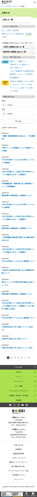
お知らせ (15, 6)
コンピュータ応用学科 (25, 74)
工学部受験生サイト (6, 494)
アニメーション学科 (17, 88)
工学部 (8, 30)
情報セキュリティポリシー (18, 462)
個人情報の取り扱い (18, 466)
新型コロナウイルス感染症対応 (13, 34)
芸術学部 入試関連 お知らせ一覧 (14, 52)
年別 (3, 101)
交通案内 (18, 449)
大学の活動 (8, 6)
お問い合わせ (18, 445)
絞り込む (18, 121)
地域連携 (18, 400)
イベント (18, 376)
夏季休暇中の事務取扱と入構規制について (17, 195)
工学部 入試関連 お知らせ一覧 (13, 47)
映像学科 (20, 81)
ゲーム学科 (29, 88)
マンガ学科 (14, 91)
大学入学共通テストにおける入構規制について (18, 261)
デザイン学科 (29, 81)
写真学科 (13, 81)
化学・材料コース (16, 68)
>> (29, 358)
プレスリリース (18, 381)
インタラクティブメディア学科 (21, 84)
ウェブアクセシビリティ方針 (18, 471)
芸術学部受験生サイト (17, 494)
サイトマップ (18, 479)
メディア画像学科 (16, 71)
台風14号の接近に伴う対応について (14, 339)
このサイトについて (18, 458)
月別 (3, 109)
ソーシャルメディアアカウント (18, 391)
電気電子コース (15, 64)
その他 (4, 37)
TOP (2, 6)
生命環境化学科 (28, 71)
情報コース (14, 61)
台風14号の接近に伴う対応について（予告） (18, 348)
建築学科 (13, 74)
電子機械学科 (14, 77)
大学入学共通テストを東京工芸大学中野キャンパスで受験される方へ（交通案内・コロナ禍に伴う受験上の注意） (18, 306)
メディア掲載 (18, 386)
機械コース (22, 61)
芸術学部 (16, 30)
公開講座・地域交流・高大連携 (18, 395)
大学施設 (28, 34)
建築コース (26, 64)
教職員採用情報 (18, 453)
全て (3, 30)
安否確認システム (18, 475)
